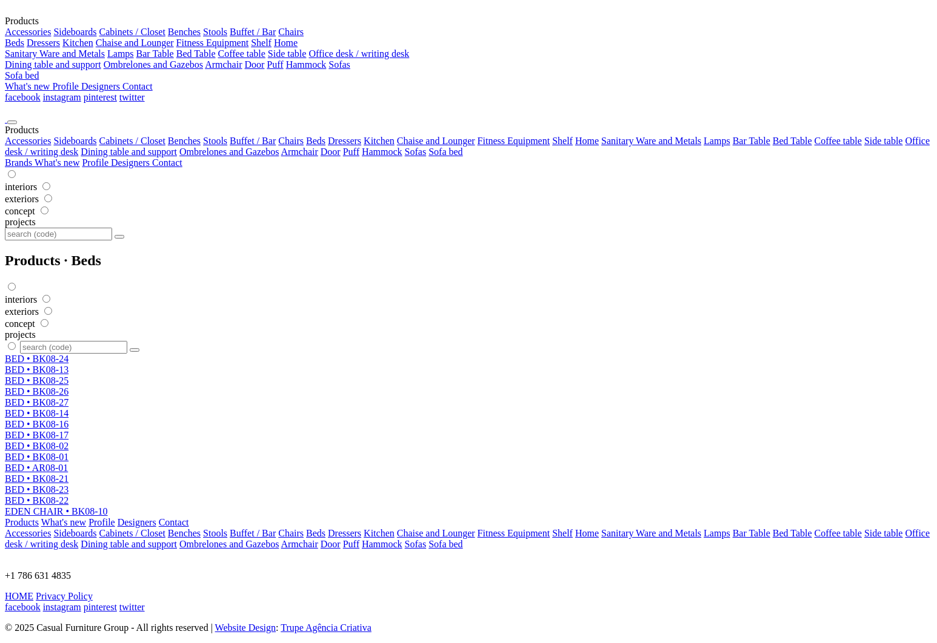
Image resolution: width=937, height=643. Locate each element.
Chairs (291, 32)
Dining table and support (53, 64)
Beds (14, 43)
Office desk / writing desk (358, 53)
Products (22, 522)
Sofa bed (22, 75)
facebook (23, 97)
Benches (184, 32)
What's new (57, 162)
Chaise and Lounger (135, 43)
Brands (20, 162)
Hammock (306, 64)
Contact (167, 162)
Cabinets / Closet (132, 32)
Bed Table (196, 53)
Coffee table (241, 53)
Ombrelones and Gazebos (153, 64)
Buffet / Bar (253, 32)
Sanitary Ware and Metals (55, 53)
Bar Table (155, 53)
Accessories (28, 32)
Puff (275, 64)
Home (286, 43)
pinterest (100, 97)
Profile (96, 162)
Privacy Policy (64, 596)
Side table (287, 53)
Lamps (120, 53)
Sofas (339, 64)
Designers (131, 162)
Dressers (43, 43)
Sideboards (74, 32)
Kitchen (77, 43)
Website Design (245, 627)
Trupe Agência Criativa (326, 627)
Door (254, 64)
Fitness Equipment (212, 43)
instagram (62, 97)
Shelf (261, 43)
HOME (19, 596)
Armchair (223, 64)
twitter (132, 97)
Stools (215, 32)
